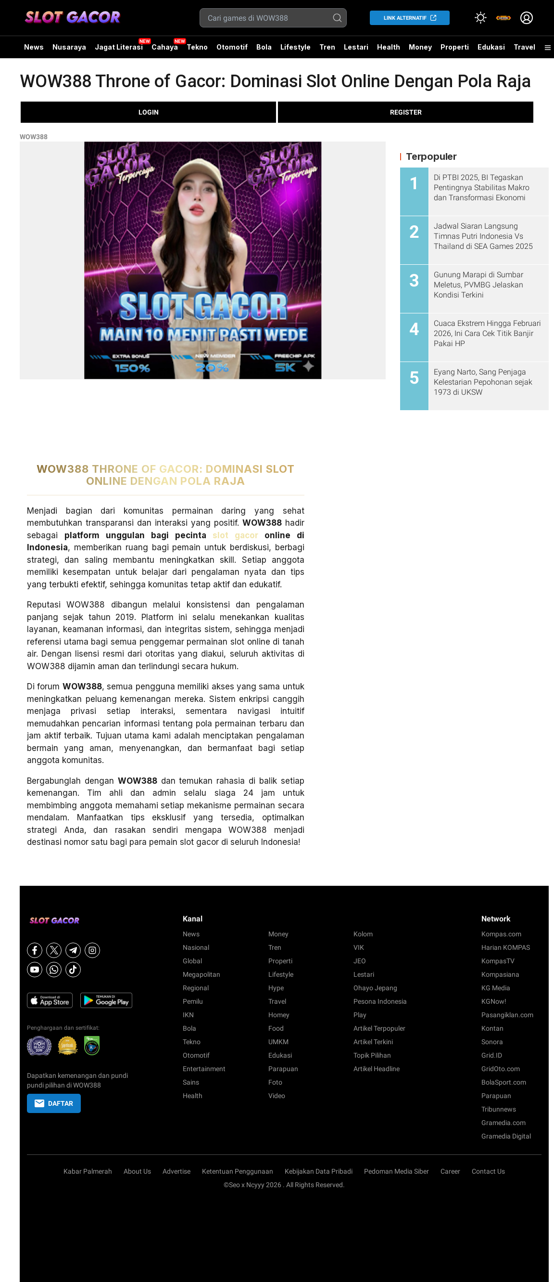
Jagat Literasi (119, 47)
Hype (276, 988)
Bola (264, 47)
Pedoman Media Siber (396, 1171)
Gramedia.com (503, 1123)
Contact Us (488, 1171)
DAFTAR (54, 1103)
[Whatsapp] (54, 969)
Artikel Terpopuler (379, 1028)
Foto (275, 1082)
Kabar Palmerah (87, 1171)
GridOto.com (500, 1069)
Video (276, 1096)
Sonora (492, 1042)
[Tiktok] (73, 969)
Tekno (197, 47)
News (34, 47)
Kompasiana (500, 974)
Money (420, 47)
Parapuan (283, 1069)
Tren (327, 47)
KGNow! (493, 1001)
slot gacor (235, 535)
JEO (359, 961)
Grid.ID (491, 1055)
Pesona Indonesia (380, 1001)
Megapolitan (201, 974)
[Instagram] (92, 950)
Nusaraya (69, 47)
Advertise (176, 1171)
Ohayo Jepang (375, 988)
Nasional (196, 947)
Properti (455, 47)
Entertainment (204, 1069)
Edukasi (491, 47)
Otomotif (232, 47)
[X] (54, 950)
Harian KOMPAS (505, 947)
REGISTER (406, 112)
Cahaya (164, 47)
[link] (503, 18)
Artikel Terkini (373, 1042)
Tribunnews (498, 1109)
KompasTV (498, 961)
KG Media (495, 988)
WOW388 (34, 137)
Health (388, 47)
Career (450, 1171)
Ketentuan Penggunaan (237, 1171)
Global (192, 961)
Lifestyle (295, 47)
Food (276, 1028)
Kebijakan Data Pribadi (319, 1171)
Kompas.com (501, 934)
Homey (279, 1015)
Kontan (492, 1028)
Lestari (356, 50)
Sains (191, 1082)
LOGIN (148, 112)
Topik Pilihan (372, 1055)
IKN (188, 1015)
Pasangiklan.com (507, 1015)
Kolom (363, 934)
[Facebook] (34, 950)
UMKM (278, 1042)
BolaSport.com (503, 1082)
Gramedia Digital (506, 1136)
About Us (137, 1171)
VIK (358, 947)
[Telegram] (73, 950)
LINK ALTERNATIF (405, 18)
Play (359, 1015)
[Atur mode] (480, 18)
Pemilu (193, 1001)
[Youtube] (34, 969)
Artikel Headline (376, 1069)
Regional (196, 988)
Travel (524, 47)
